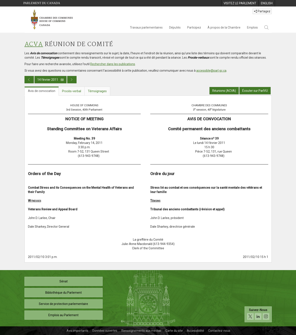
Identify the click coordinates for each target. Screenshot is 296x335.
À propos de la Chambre (224, 27)
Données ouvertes (104, 330)
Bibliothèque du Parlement (63, 292)
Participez (194, 27)
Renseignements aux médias (141, 330)
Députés (175, 27)
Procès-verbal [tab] (71, 91)
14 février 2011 (50, 79)
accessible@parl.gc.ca (211, 70)
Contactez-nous (219, 330)
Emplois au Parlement (63, 315)
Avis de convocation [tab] (41, 91)
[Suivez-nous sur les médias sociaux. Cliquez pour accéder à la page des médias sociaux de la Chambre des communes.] (258, 314)
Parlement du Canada (41, 3)
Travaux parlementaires (146, 27)
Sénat (63, 281)
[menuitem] (239, 3)
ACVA (34, 44)
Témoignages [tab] (97, 91)
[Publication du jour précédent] (29, 79)
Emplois (252, 27)
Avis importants (77, 330)
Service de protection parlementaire (63, 304)
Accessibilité (195, 330)
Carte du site (174, 330)
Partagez (262, 11)
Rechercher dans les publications (112, 64)
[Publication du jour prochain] (72, 79)
